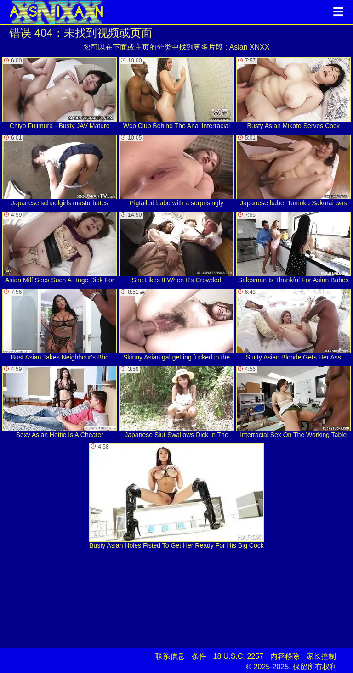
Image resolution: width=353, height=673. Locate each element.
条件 (199, 656)
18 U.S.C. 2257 (238, 656)
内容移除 (285, 656)
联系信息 (170, 656)
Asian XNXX (249, 47)
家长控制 (321, 656)
